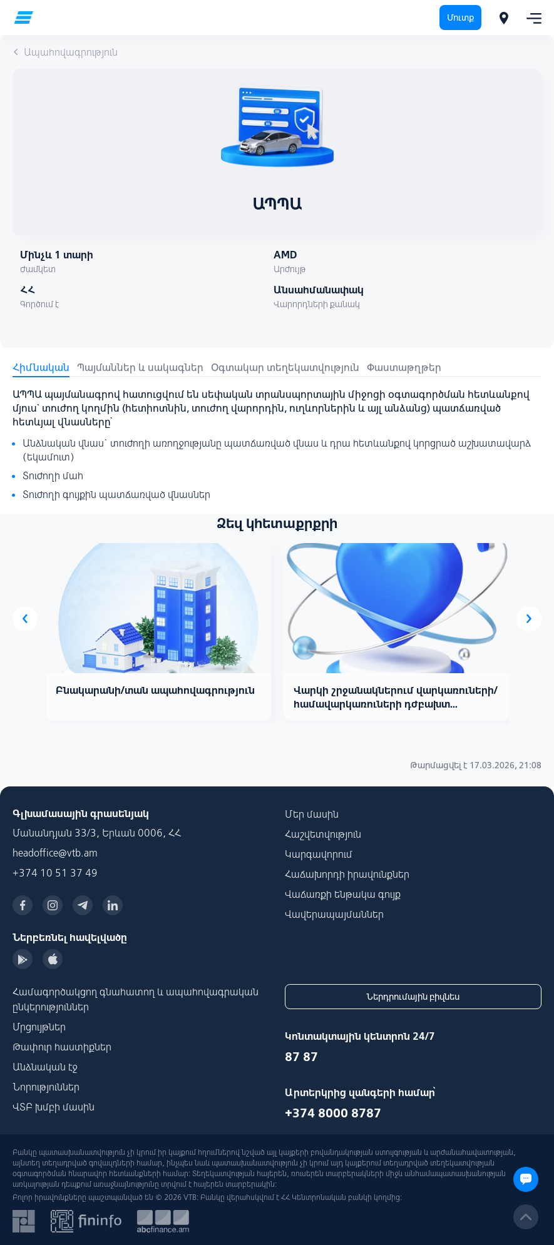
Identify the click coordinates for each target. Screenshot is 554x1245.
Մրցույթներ (39, 1026)
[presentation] (25, 618)
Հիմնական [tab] (41, 367)
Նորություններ (46, 1086)
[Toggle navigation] (530, 17)
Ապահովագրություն (65, 52)
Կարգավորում (318, 854)
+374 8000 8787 (333, 1112)
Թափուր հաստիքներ (62, 1046)
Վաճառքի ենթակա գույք (343, 894)
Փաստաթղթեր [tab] (404, 367)
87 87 (301, 1056)
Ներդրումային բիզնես (412, 996)
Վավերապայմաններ (334, 914)
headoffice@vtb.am (55, 852)
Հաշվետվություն (323, 834)
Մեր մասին (312, 814)
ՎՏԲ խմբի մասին (54, 1106)
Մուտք (460, 17)
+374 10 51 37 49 (55, 872)
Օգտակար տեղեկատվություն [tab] (285, 367)
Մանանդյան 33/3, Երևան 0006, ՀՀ (97, 832)
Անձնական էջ (45, 1066)
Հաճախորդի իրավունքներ (347, 874)
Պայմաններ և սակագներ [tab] (140, 367)
